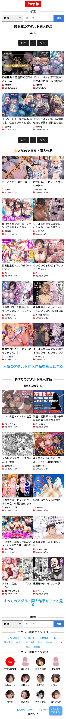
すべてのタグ (14, 638)
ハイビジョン (30, 638)
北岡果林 (56, 663)
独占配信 (8, 642)
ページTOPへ (55, 711)
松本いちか (56, 696)
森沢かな (40, 680)
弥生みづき (10, 680)
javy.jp (33, 3)
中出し (55, 638)
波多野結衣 (40, 663)
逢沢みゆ (25, 663)
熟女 (40, 642)
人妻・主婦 (29, 642)
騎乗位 (37, 647)
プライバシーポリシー (38, 709)
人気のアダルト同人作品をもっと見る (33, 366)
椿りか (10, 696)
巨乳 (18, 642)
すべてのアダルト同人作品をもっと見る (33, 602)
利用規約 (21, 709)
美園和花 (25, 680)
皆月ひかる (40, 696)
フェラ (59, 642)
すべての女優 (10, 663)
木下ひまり (56, 680)
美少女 (49, 642)
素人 (28, 647)
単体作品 (44, 638)
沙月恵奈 (25, 696)
